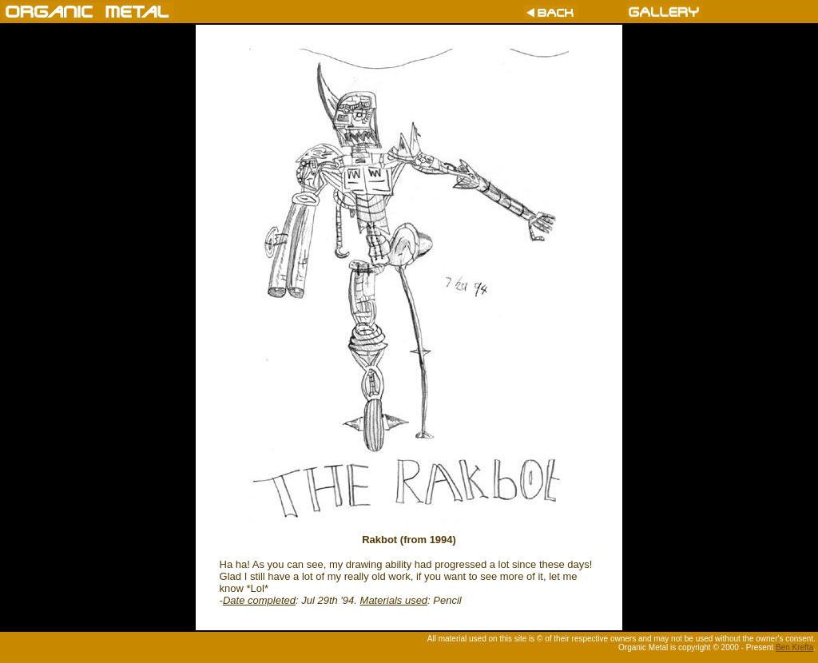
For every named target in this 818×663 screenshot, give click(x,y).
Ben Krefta (794, 647)
